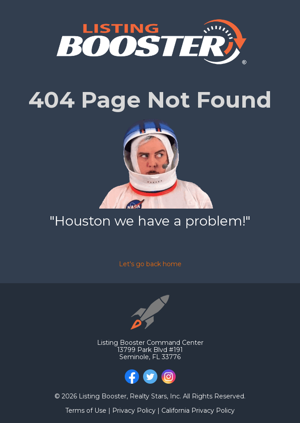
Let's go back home (150, 264)
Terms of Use (86, 410)
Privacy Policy (134, 410)
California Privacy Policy (198, 410)
